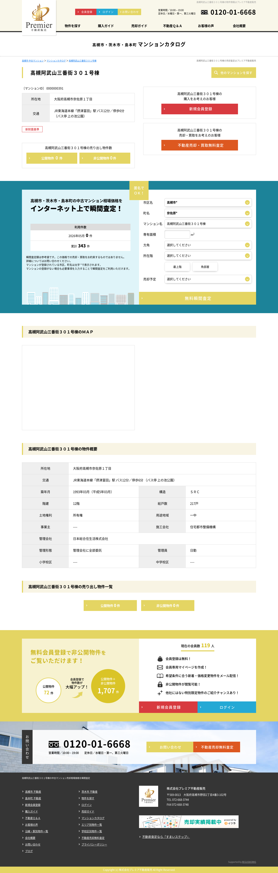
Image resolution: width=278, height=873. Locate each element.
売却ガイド (88, 811)
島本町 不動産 (33, 798)
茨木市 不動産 (89, 792)
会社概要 (30, 838)
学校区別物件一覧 (92, 831)
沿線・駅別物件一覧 (36, 831)
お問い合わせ (32, 844)
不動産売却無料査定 (93, 838)
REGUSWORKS (249, 861)
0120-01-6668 (233, 12)
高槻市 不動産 (33, 792)
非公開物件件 (104, 158)
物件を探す (88, 798)
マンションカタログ (56, 60)
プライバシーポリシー (94, 844)
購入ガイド (31, 811)
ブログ (29, 851)
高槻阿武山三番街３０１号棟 (82, 60)
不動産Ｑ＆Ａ (32, 818)
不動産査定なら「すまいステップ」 (166, 836)
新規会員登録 (32, 805)
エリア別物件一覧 (92, 825)
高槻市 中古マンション (33, 60)
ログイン (87, 805)
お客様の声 (31, 825)
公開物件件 (52, 158)
